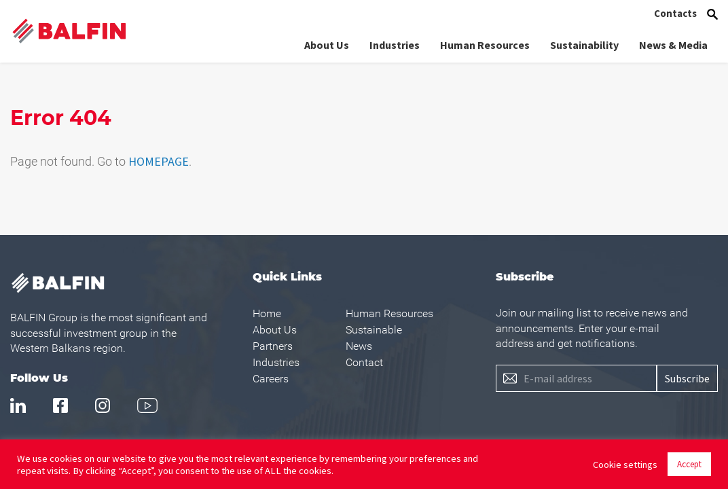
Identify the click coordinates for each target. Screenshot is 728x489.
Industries (394, 43)
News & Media (673, 43)
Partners (273, 346)
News (359, 346)
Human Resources (485, 43)
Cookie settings (625, 464)
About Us (326, 43)
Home (267, 313)
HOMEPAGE (158, 161)
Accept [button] (689, 464)
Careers (271, 378)
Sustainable (374, 329)
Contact (364, 362)
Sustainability (584, 43)
